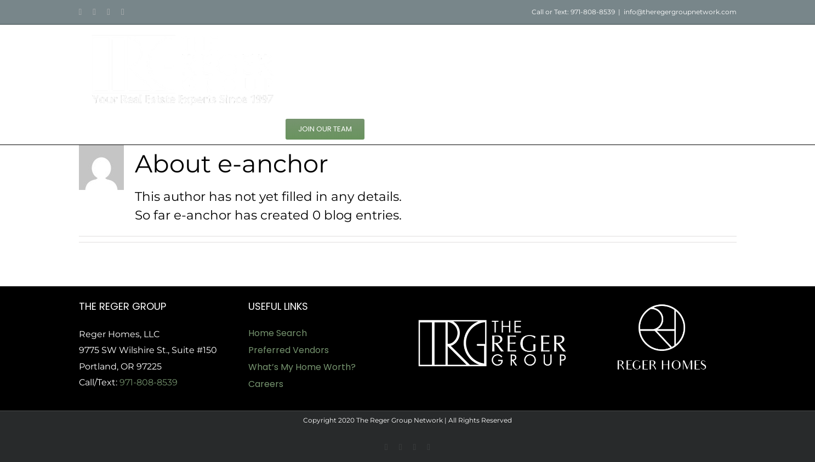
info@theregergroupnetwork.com (680, 12)
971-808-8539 (148, 382)
